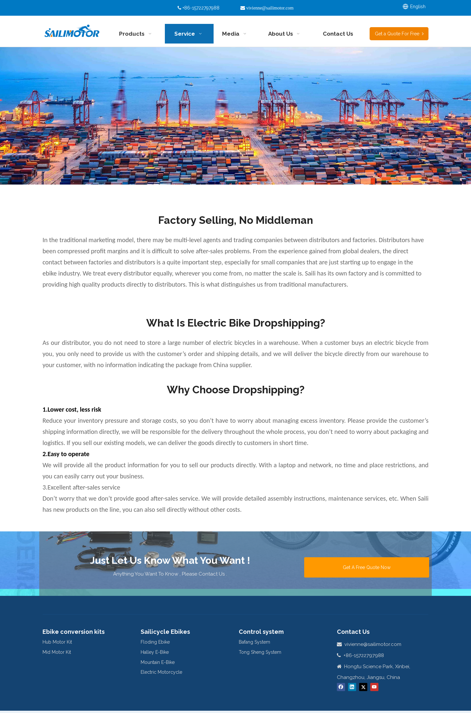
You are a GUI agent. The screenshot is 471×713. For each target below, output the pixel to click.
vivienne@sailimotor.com (372, 644)
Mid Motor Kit (57, 652)
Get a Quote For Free (399, 33)
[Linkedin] (352, 687)
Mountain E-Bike (158, 662)
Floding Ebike (155, 642)
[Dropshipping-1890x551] (235, 116)
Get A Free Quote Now (367, 567)
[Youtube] (374, 687)
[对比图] (235, 300)
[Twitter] (363, 687)
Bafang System (254, 642)
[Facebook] (341, 687)
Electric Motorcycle (161, 672)
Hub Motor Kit (57, 642)
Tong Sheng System (260, 652)
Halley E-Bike (155, 652)
